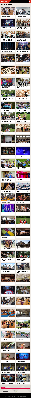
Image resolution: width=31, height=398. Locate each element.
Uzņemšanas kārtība (23, 396)
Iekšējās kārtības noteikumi (15, 396)
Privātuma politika (8, 396)
